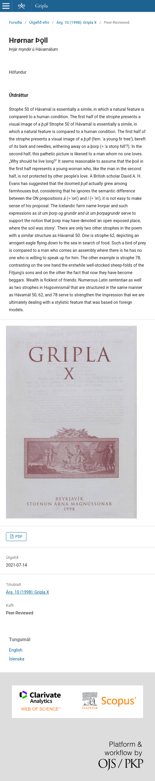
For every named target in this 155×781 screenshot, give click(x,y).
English (15, 650)
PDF (18, 536)
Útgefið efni (39, 22)
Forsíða (15, 22)
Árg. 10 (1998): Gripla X (77, 22)
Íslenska (16, 659)
